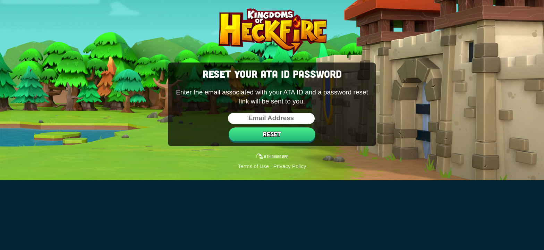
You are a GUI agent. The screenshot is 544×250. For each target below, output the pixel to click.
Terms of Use (253, 166)
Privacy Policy (289, 166)
